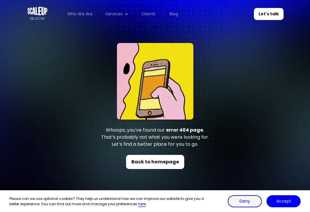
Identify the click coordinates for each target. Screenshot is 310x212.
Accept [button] (283, 201)
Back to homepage (155, 161)
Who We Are (80, 14)
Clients (148, 14)
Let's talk (269, 14)
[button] (117, 14)
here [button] (142, 203)
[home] (37, 14)
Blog (174, 14)
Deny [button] (244, 201)
